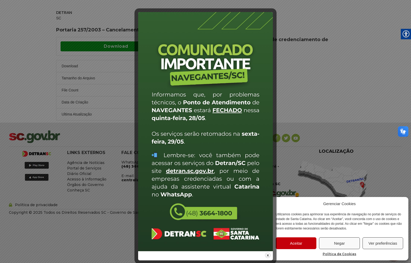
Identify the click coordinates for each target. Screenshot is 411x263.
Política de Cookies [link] (339, 254)
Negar (339, 243)
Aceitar (296, 243)
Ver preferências (383, 243)
